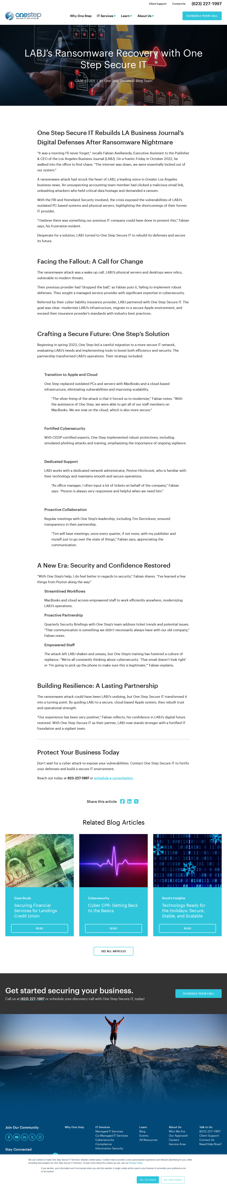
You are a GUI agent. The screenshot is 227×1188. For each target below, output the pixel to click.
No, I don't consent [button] (173, 1180)
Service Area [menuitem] (177, 1144)
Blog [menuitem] (142, 1131)
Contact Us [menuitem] (179, 3)
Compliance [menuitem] (103, 1144)
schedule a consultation (113, 778)
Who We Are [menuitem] (177, 1131)
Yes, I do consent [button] (148, 1180)
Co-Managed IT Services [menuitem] (111, 1135)
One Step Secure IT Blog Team (128, 81)
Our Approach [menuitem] (178, 1135)
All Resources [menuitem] (148, 1139)
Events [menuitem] (143, 1135)
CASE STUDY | (87, 81)
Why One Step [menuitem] (74, 1127)
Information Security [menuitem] (109, 1148)
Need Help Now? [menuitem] (210, 1144)
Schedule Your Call (202, 15)
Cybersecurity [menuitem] (104, 1139)
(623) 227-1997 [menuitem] (207, 3)
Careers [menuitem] (174, 1139)
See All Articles (113, 951)
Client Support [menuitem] (157, 3)
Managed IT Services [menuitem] (109, 1131)
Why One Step (81, 16)
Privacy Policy (136, 1163)
